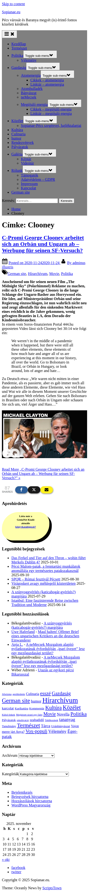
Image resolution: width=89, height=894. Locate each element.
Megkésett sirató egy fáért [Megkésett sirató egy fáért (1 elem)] (29, 714)
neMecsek (28, 97)
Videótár (27, 163)
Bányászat (29, 93)
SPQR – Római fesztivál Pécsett (35, 579)
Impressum (29, 184)
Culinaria (18, 134)
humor (16, 138)
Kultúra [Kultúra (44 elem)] (53, 708)
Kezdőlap (18, 44)
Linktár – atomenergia (47, 84)
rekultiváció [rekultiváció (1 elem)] (23, 720)
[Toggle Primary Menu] (9, 34)
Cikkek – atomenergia (47, 80)
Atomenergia (31, 75)
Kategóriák (10, 774)
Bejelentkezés (22, 792)
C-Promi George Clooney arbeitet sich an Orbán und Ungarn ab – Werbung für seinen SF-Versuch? (43, 244)
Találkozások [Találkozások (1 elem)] (51, 720)
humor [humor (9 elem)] (36, 701)
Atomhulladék (32, 89)
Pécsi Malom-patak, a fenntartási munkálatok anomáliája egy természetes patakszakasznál (45, 568)
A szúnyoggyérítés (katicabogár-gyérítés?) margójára (41, 625)
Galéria (17, 154)
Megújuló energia (34, 104)
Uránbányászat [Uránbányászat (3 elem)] (60, 726)
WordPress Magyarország (30, 805)
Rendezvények (22, 143)
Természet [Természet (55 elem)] (28, 725)
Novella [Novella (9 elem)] (63, 714)
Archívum (9, 755)
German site (20, 192)
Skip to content (13, 4)
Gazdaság (18, 68)
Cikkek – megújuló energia (50, 109)
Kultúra (17, 130)
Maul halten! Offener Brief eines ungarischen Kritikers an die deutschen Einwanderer (45, 636)
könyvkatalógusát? (25, 526)
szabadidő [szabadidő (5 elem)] (37, 720)
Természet (19, 48)
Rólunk (17, 170)
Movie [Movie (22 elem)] (49, 714)
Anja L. (17, 644)
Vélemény (29, 60)
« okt (5, 860)
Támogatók (29, 175)
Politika (17, 55)
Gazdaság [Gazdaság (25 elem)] (61, 693)
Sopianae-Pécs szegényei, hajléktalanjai (51, 126)
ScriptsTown (52, 888)
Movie (54, 274)
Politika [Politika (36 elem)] (78, 714)
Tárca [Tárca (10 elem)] (45, 726)
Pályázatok (19, 147)
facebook (18, 868)
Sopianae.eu (11, 12)
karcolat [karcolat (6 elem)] (8, 708)
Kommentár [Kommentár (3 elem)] (36, 708)
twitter (16, 872)
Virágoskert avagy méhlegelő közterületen (43, 583)
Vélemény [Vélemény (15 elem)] (57, 731)
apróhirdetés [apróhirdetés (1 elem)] (19, 694)
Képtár (26, 159)
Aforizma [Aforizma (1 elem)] (7, 694)
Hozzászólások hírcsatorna (31, 801)
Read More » (43, 473)
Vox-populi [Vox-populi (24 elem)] (36, 731)
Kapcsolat (28, 188)
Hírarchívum (37, 274)
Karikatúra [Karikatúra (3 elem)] (21, 708)
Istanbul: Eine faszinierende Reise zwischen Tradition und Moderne (44, 602)
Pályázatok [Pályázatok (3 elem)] (9, 720)
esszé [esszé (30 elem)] (45, 693)
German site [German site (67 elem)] (16, 700)
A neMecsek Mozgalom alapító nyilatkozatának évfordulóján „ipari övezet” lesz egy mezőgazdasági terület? (48, 648)
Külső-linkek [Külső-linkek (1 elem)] (8, 714)
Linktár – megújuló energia (51, 113)
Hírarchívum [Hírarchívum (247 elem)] (60, 700)
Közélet (17, 121)
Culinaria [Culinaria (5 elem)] (32, 694)
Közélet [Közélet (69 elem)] (72, 707)
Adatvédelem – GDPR (38, 179)
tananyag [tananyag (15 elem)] (67, 719)
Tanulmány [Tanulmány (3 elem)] (9, 726)
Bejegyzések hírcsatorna (29, 797)
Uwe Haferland (23, 632)
